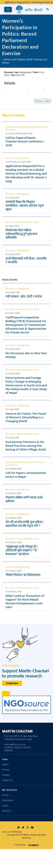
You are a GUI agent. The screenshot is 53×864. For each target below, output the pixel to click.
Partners (6, 775)
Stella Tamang (34, 59)
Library (5, 805)
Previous (39, 101)
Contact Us (7, 780)
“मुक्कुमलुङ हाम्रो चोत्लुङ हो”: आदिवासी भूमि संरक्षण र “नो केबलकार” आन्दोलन (21, 550)
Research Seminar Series (28, 222)
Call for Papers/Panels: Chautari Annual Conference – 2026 (25, 141)
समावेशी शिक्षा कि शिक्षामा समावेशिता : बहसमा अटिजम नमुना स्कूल (24, 205)
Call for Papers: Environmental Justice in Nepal (25, 474)
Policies (5, 769)
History (5, 764)
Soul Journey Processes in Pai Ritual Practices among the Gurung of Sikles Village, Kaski (25, 445)
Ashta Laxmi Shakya (14, 59)
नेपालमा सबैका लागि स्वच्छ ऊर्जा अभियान (24, 499)
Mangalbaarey (23, 194)
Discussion (10, 194)
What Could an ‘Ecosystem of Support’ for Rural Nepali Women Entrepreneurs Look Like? (24, 601)
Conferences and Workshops (18, 127)
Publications (7, 800)
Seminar (9, 158)
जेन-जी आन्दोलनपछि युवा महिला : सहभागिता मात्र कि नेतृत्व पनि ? (24, 524)
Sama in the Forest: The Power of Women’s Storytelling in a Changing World (25, 417)
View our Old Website (12, 832)
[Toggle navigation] (8, 9)
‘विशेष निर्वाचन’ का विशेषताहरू (23, 575)
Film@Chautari (23, 406)
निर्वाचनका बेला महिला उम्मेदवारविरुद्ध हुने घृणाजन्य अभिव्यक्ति (21, 234)
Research (6, 811)
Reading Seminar (22, 158)
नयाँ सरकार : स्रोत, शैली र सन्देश (23, 296)
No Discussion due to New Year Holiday (26, 355)
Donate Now (12, 683)
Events (5, 795)
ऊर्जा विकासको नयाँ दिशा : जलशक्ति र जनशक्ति (26, 260)
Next (48, 101)
